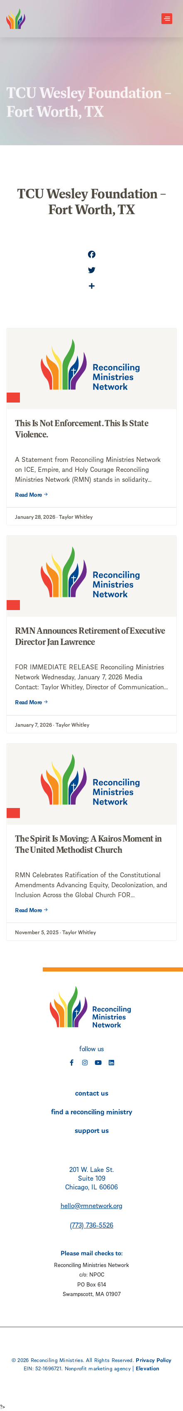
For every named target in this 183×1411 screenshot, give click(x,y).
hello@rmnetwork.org (91, 1205)
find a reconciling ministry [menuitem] (91, 1111)
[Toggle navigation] (167, 19)
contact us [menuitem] (91, 1092)
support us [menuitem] (92, 1129)
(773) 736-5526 (91, 1224)
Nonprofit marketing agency (98, 1368)
